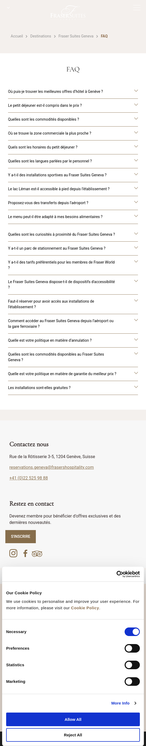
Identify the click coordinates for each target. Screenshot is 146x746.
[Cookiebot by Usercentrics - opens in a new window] (116, 574)
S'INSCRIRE (20, 536)
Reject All (73, 735)
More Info (120, 703)
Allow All (73, 719)
